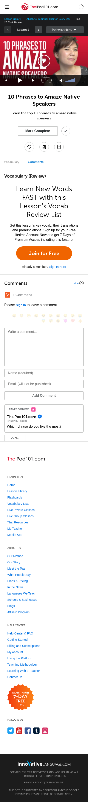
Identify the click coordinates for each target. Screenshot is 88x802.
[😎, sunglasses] (43, 315)
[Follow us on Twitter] (10, 730)
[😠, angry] (50, 315)
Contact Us (14, 677)
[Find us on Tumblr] (36, 730)
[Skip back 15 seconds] (6, 80)
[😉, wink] (72, 315)
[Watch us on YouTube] (19, 730)
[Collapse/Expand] (44, 283)
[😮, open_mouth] (58, 321)
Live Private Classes (21, 510)
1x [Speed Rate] (46, 80)
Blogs (11, 606)
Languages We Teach (21, 593)
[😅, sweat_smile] (65, 315)
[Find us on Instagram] (45, 730)
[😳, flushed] (21, 315)
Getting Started (17, 639)
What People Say (19, 574)
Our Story (13, 562)
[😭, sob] (80, 315)
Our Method (15, 556)
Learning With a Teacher (23, 670)
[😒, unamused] (36, 315)
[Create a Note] (44, 147)
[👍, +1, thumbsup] (80, 321)
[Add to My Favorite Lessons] (29, 147)
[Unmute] (61, 80)
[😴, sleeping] (50, 321)
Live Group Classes (20, 516)
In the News (15, 587)
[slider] (70, 80)
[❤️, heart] (72, 321)
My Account (15, 652)
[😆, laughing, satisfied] (58, 315)
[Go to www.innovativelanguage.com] (44, 763)
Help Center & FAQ (20, 633)
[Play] (20, 80)
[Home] (40, 10)
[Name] (44, 373)
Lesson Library (12, 18)
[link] (38, 29)
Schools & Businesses (22, 599)
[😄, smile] (14, 315)
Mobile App (14, 535)
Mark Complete (37, 131)
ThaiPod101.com (56, 776)
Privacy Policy (33, 782)
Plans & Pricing (17, 581)
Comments (35, 162)
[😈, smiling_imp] (65, 321)
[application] (44, 61)
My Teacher (15, 528)
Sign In (21, 305)
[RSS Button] (7, 295)
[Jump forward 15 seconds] (33, 80)
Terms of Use (54, 782)
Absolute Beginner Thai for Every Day (48, 18)
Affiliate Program (18, 612)
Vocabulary (11, 162)
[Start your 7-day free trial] (20, 697)
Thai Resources (17, 522)
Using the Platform (19, 658)
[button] (81, 7)
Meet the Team (17, 568)
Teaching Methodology (22, 664)
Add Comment (44, 395)
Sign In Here (57, 266)
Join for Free (44, 253)
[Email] (44, 384)
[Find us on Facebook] (28, 730)
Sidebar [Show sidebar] (65, 29)
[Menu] (7, 7)
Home (11, 485)
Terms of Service (52, 794)
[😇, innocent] (43, 321)
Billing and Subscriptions (23, 646)
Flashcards (14, 497)
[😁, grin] (28, 315)
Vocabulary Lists (18, 503)
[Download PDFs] (59, 147)
